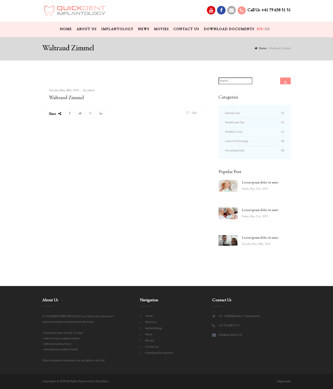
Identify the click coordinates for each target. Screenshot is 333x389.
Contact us (186, 29)
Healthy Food (233, 132)
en (260, 29)
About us (86, 29)
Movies (161, 29)
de (267, 29)
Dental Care (232, 113)
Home (66, 29)
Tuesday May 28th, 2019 (64, 90)
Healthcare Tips (235, 122)
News (143, 29)
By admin (89, 90)
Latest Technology (236, 141)
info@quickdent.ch (230, 335)
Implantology (117, 29)
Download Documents (229, 29)
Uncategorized (234, 150)
